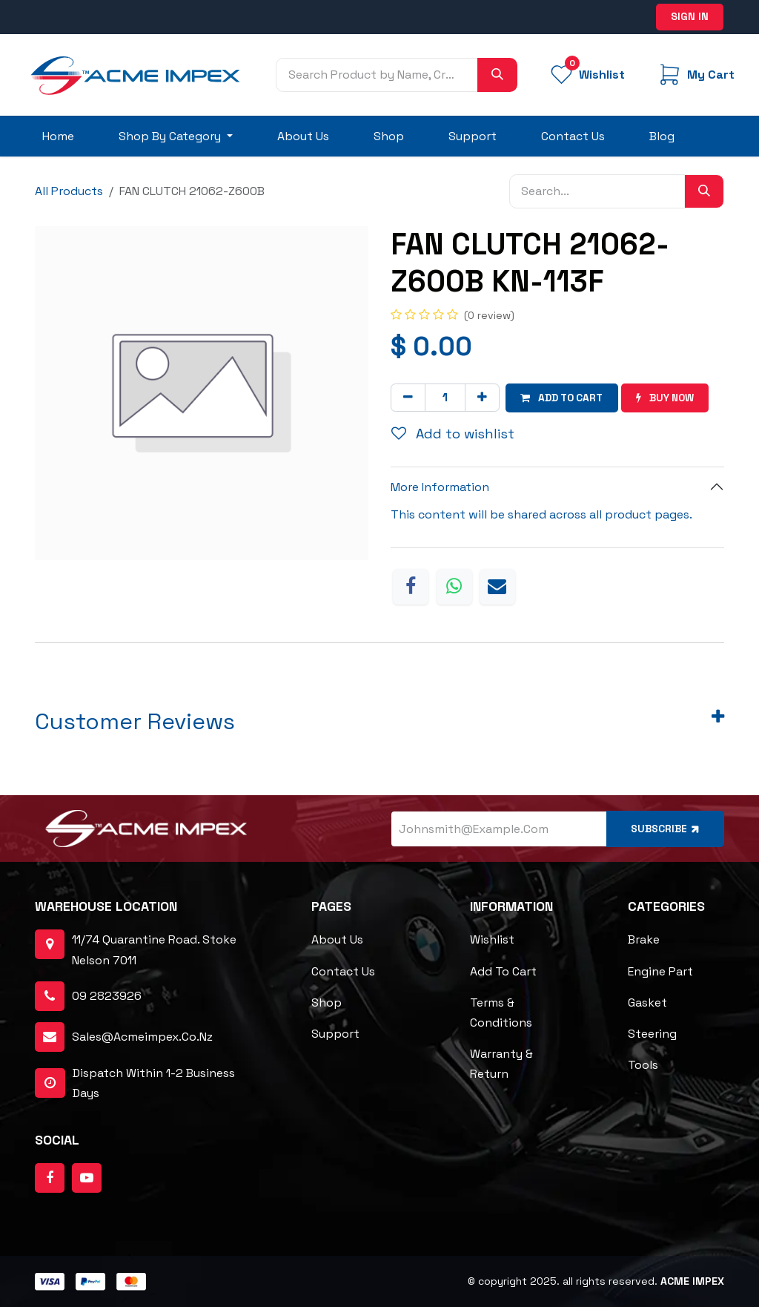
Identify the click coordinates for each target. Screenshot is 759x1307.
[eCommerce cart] (695, 74)
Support (335, 1033)
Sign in (690, 16)
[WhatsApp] (454, 586)
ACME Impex (692, 1281)
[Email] (497, 586)
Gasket (647, 1002)
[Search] (497, 75)
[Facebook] (410, 586)
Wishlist (492, 939)
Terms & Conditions (501, 1012)
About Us (337, 939)
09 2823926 (107, 996)
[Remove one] (408, 397)
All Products (69, 191)
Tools (643, 1065)
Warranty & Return (501, 1064)
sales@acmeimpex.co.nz (142, 1036)
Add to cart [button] (563, 397)
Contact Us (343, 970)
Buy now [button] (670, 397)
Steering (652, 1033)
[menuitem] (58, 136)
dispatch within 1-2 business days (135, 1082)
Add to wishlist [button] (452, 433)
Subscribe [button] (664, 828)
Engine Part (660, 970)
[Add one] (482, 397)
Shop (326, 1002)
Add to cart (503, 970)
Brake (644, 939)
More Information (440, 487)
